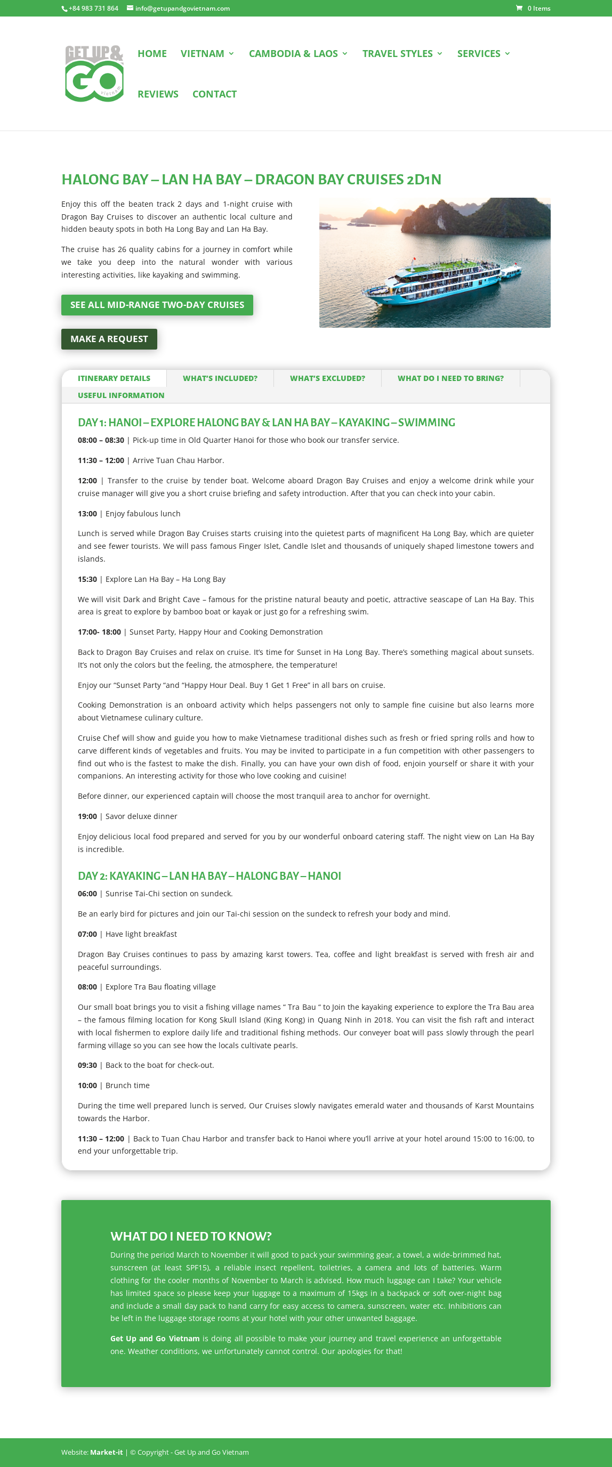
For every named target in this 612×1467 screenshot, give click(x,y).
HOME (152, 55)
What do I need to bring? (451, 378)
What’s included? (220, 378)
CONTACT (214, 95)
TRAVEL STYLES (398, 55)
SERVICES (479, 55)
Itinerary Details (114, 378)
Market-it (106, 1452)
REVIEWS (158, 95)
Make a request (109, 339)
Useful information (121, 395)
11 (480, 306)
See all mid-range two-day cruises (157, 304)
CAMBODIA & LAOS (293, 55)
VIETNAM (202, 55)
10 (471, 306)
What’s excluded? (327, 378)
